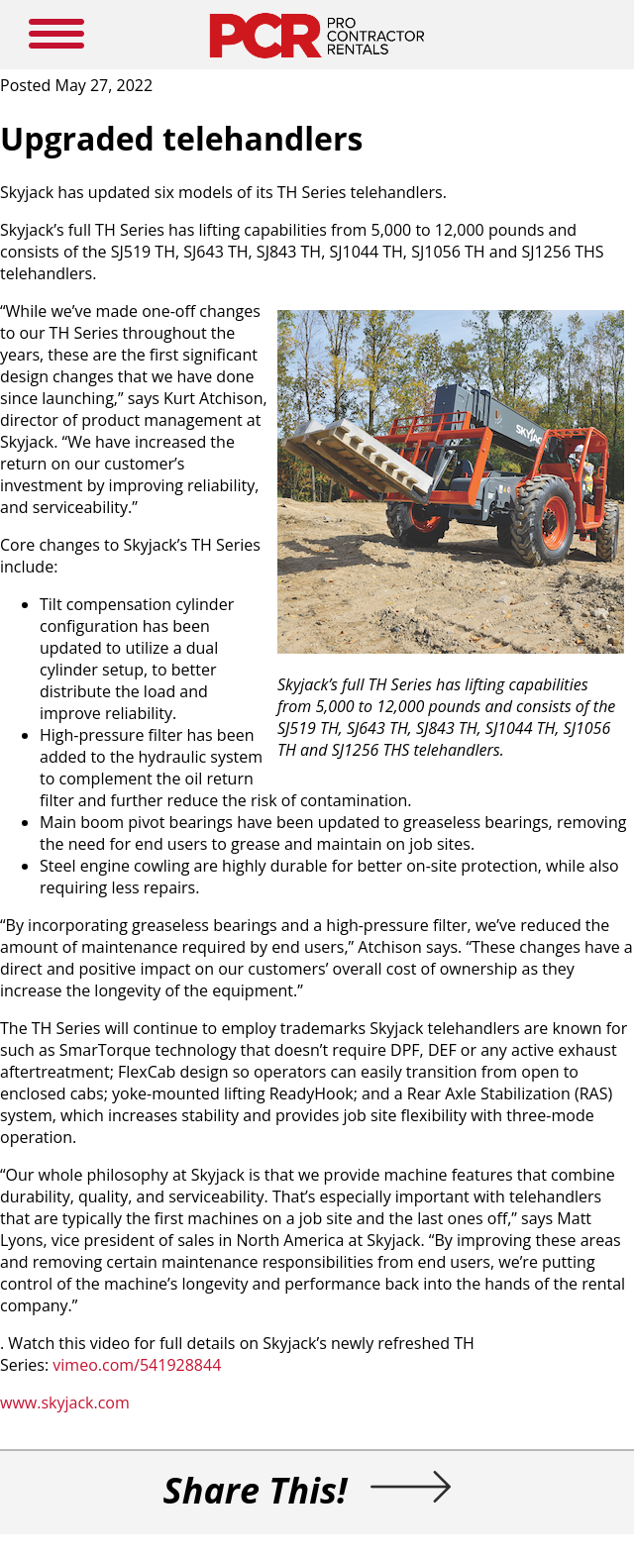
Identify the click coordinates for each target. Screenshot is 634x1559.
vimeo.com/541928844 (137, 1365)
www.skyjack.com (65, 1402)
